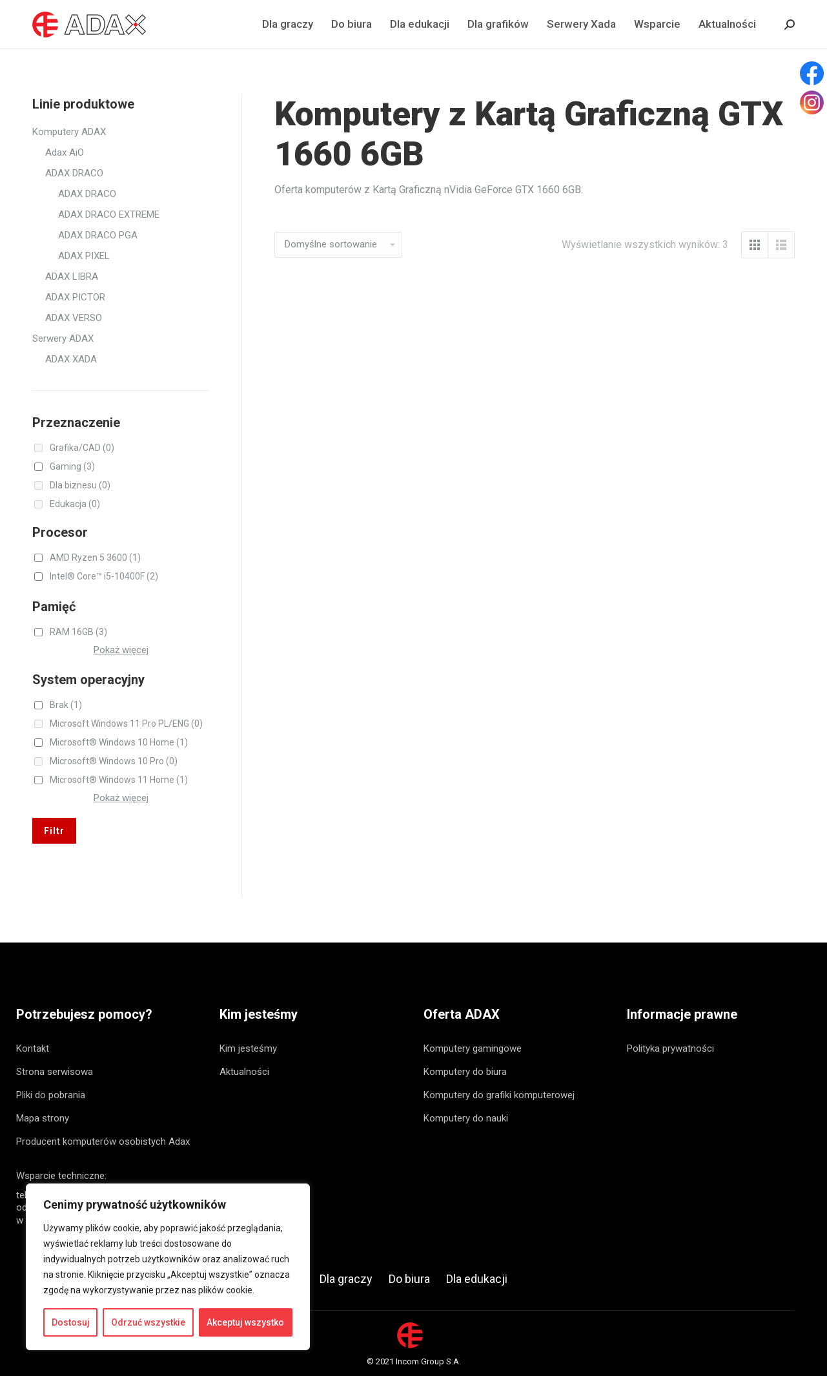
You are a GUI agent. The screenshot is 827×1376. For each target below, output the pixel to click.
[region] (168, 1266)
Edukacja (75, 504)
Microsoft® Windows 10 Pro (114, 761)
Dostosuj (71, 1322)
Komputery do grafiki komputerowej (499, 1095)
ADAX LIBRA (71, 276)
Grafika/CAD (82, 448)
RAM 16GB (78, 632)
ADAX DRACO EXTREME (108, 214)
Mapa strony (42, 1118)
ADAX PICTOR (75, 297)
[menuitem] (288, 24)
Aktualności (244, 1072)
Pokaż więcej (121, 650)
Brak (66, 705)
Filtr (54, 831)
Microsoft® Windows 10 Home (119, 742)
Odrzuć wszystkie (148, 1322)
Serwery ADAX (63, 338)
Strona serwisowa (54, 1072)
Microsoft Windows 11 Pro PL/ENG (126, 723)
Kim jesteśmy (248, 1048)
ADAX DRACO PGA (98, 235)
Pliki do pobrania (50, 1095)
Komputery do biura (465, 1072)
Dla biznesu (80, 485)
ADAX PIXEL (84, 256)
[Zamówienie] (338, 245)
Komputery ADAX (69, 132)
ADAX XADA (71, 359)
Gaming (72, 466)
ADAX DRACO (74, 173)
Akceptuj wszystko (245, 1322)
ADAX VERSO (73, 318)
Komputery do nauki (466, 1118)
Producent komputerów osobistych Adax (103, 1141)
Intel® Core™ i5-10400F (104, 576)
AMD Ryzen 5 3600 (95, 557)
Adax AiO (64, 152)
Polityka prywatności (670, 1048)
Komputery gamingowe (473, 1048)
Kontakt (32, 1048)
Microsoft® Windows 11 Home (119, 780)
